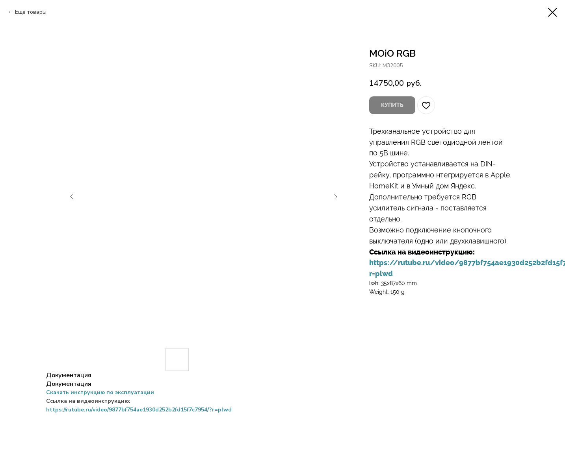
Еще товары (30, 12)
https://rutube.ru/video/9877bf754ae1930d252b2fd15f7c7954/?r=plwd (139, 409)
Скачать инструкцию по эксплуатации (100, 392)
